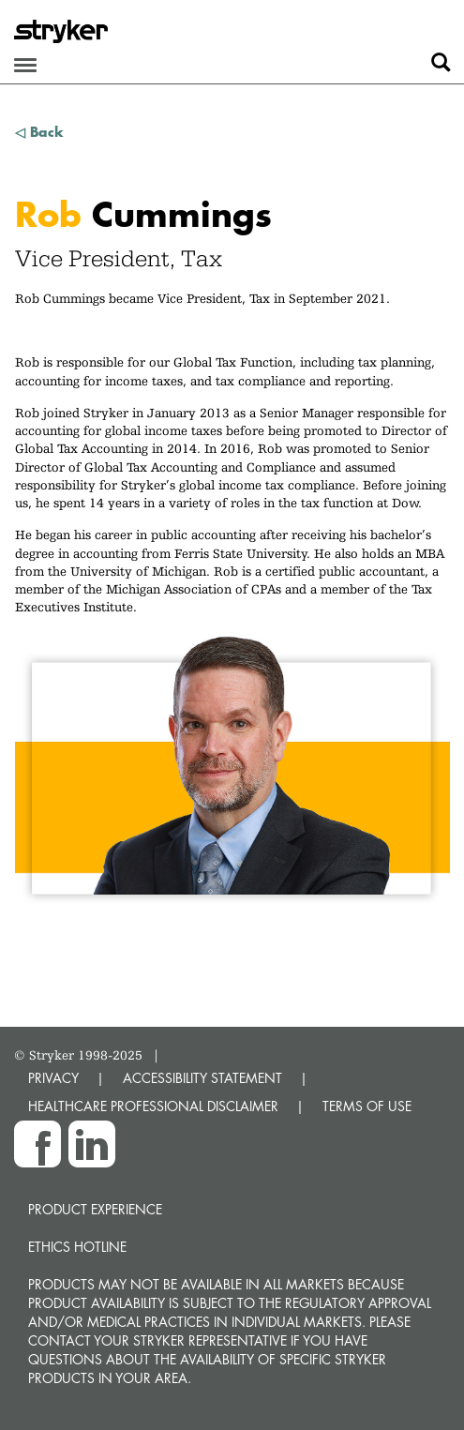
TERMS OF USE (367, 1106)
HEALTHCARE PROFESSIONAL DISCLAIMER (153, 1106)
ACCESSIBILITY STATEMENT (202, 1078)
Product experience (95, 1209)
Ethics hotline (77, 1247)
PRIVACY (53, 1078)
